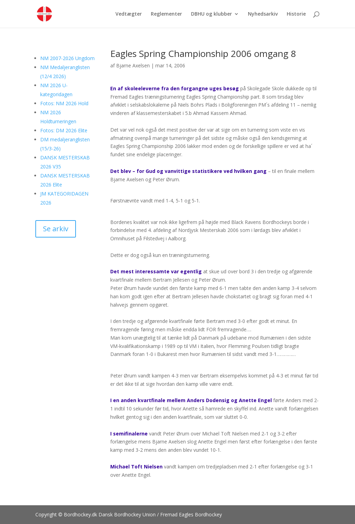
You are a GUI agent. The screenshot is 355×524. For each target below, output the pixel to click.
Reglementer (166, 14)
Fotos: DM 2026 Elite (63, 130)
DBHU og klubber (211, 14)
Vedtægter (128, 14)
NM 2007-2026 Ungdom (67, 58)
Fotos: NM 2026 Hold (64, 103)
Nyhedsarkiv (263, 14)
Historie (296, 14)
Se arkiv (55, 228)
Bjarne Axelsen (133, 65)
